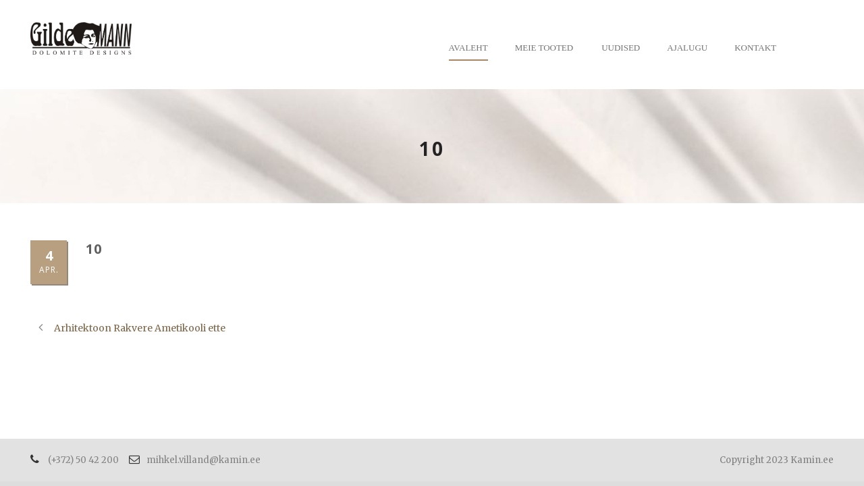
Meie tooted (544, 48)
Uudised (620, 48)
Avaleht (468, 48)
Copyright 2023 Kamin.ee (777, 460)
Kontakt (755, 48)
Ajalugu (687, 48)
